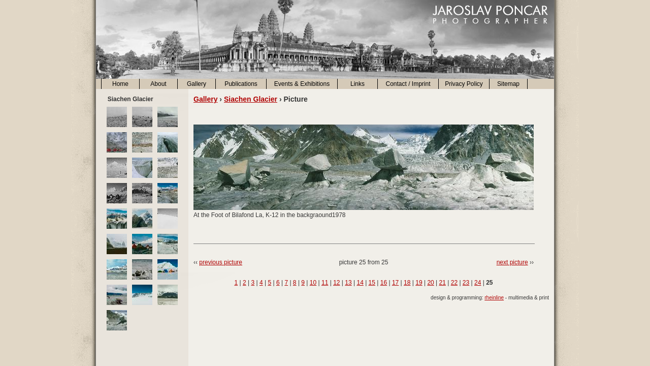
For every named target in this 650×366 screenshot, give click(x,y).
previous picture (220, 262)
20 (430, 282)
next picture (512, 262)
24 (477, 282)
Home (120, 83)
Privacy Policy (464, 83)
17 (395, 282)
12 (336, 282)
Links (357, 83)
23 (466, 282)
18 (407, 282)
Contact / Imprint (407, 83)
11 (324, 282)
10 (313, 282)
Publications (240, 83)
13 (348, 282)
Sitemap (508, 83)
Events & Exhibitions (302, 83)
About (158, 83)
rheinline (494, 297)
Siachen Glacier (250, 99)
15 (372, 282)
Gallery (196, 83)
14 (359, 282)
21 (442, 282)
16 (383, 282)
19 (418, 282)
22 (454, 282)
